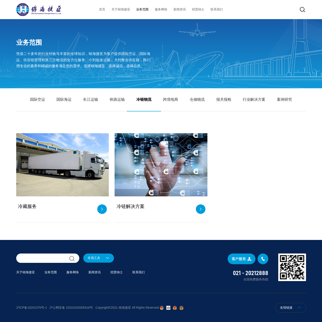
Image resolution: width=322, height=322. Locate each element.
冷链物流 (143, 99)
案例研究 (284, 99)
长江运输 (90, 99)
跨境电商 (170, 99)
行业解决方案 (254, 99)
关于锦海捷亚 (120, 9)
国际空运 (37, 99)
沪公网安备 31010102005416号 (71, 307)
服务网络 (161, 9)
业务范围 (142, 9)
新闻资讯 (179, 9)
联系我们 (217, 9)
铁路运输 (117, 99)
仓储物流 (197, 99)
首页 (102, 9)
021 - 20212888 (250, 273)
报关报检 (223, 99)
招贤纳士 (198, 9)
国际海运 (64, 99)
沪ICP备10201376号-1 (31, 307)
